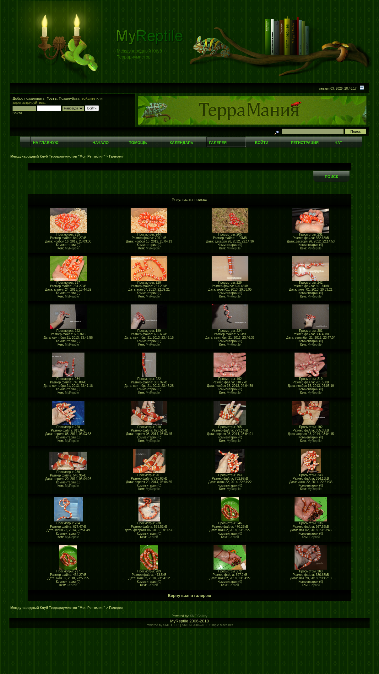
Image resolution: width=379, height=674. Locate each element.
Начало (101, 143)
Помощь (137, 143)
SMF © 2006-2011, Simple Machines (207, 625)
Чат (338, 143)
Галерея (218, 143)
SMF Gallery (199, 616)
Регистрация (305, 143)
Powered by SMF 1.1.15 (162, 625)
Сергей (153, 537)
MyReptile (72, 248)
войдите (88, 98)
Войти (261, 143)
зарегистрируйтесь (29, 102)
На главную (45, 143)
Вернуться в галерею (189, 595)
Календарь (181, 143)
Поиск (331, 177)
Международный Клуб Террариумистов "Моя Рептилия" (57, 156)
